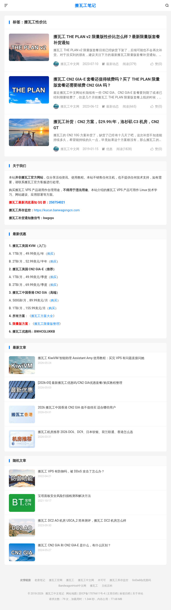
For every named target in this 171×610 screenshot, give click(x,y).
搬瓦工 (70, 580)
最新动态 (110, 64)
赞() (156, 64)
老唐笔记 (40, 580)
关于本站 (137, 593)
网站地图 (71, 593)
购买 (50, 253)
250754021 (57, 202)
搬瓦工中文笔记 (54, 593)
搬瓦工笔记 (85, 5)
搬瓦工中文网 (86, 580)
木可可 (102, 580)
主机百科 (107, 585)
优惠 (107, 149)
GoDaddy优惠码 (141, 580)
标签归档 (125, 593)
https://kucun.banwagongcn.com (57, 210)
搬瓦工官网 (55, 580)
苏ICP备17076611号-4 (92, 593)
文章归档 (112, 593)
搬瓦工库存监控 (119, 580)
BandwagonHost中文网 (72, 585)
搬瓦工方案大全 (42, 316)
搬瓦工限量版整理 (46, 323)
